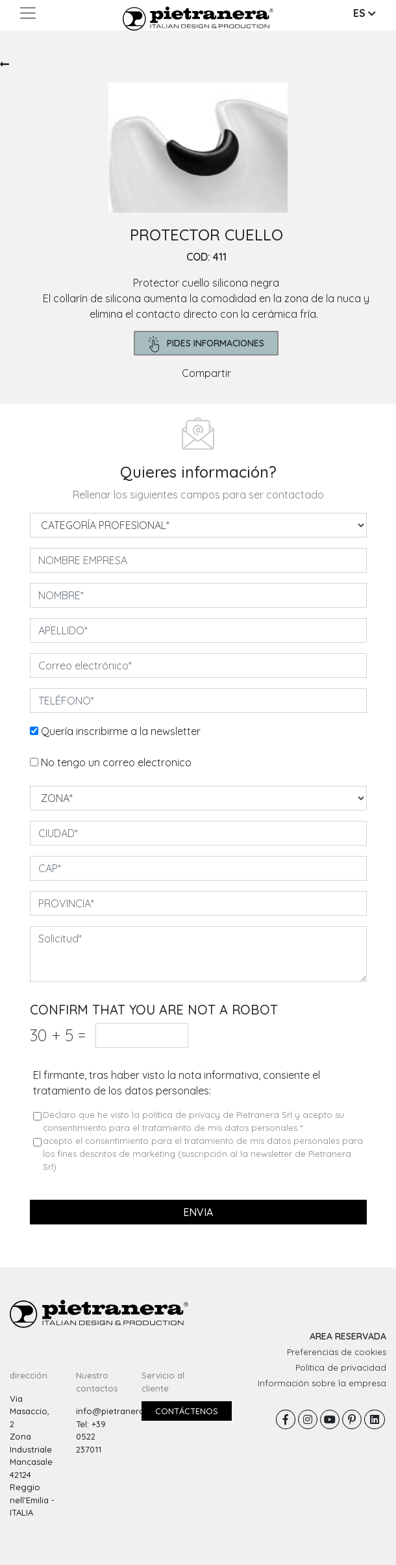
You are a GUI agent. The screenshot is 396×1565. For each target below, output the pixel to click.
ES (364, 12)
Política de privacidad (340, 1367)
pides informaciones (206, 344)
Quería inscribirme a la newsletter (121, 731)
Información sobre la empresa (322, 1383)
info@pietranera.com (120, 1411)
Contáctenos (186, 1411)
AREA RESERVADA (348, 1336)
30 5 (58, 1035)
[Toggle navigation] (28, 13)
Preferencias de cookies (336, 1352)
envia (198, 1212)
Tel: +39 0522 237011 (91, 1437)
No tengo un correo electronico (116, 762)
